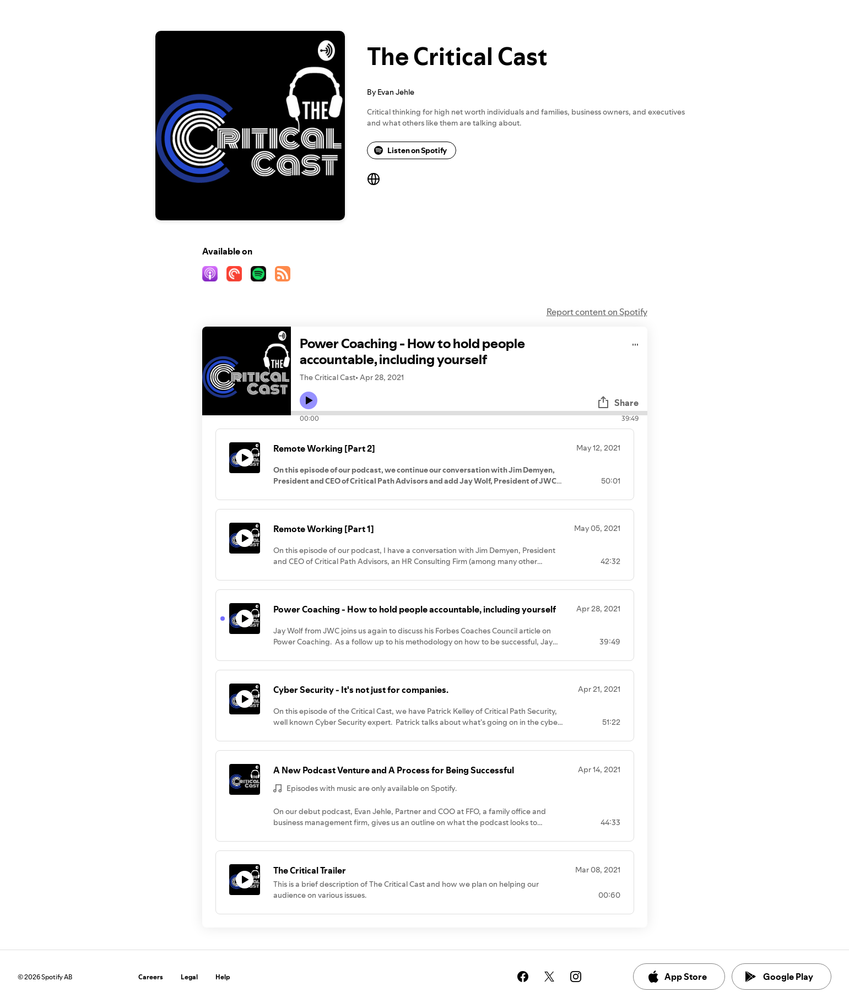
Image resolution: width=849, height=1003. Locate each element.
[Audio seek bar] (469, 413)
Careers (150, 977)
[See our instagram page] (575, 976)
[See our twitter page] (549, 976)
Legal (189, 977)
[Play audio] (635, 343)
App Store (677, 976)
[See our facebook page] (522, 976)
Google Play (779, 977)
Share (618, 402)
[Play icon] (308, 400)
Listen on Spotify (410, 150)
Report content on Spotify (597, 312)
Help (222, 977)
